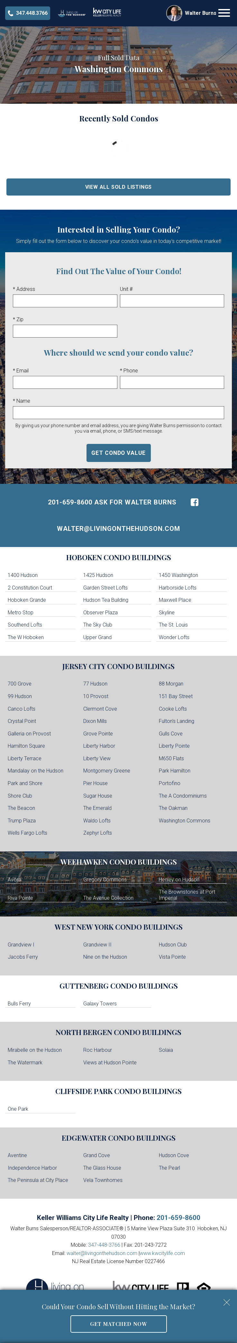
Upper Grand (97, 637)
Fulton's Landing (176, 721)
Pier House (95, 783)
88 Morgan (171, 684)
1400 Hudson (23, 575)
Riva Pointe (20, 898)
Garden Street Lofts (105, 588)
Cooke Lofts (173, 709)
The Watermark (25, 1063)
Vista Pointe (172, 957)
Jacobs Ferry (23, 957)
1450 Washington (178, 575)
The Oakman (173, 808)
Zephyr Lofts (97, 833)
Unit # (126, 289)
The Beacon (21, 808)
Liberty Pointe (174, 746)
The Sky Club (97, 625)
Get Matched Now (118, 1323)
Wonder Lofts (174, 637)
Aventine (17, 1155)
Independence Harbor (32, 1168)
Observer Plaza (100, 612)
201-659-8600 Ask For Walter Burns (112, 502)
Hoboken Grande (27, 600)
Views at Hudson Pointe (110, 1063)
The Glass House (102, 1168)
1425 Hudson (98, 575)
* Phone (129, 371)
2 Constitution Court (30, 588)
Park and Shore (25, 783)
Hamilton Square (26, 746)
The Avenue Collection (108, 898)
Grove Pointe (98, 734)
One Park (18, 1109)
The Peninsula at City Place (38, 1180)
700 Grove (20, 684)
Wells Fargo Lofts (27, 833)
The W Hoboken (26, 637)
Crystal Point (22, 721)
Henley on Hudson (179, 880)
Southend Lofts (25, 625)
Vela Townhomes (103, 1180)
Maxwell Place (175, 600)
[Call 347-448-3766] (27, 13)
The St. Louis (173, 625)
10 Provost (95, 696)
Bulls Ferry (19, 1004)
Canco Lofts (21, 709)
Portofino (169, 783)
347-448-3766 (104, 1245)
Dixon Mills (95, 721)
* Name (21, 401)
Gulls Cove (171, 734)
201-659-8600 (178, 1218)
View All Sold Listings (118, 187)
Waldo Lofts (97, 821)
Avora (14, 880)
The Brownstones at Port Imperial (187, 895)
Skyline (167, 612)
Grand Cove (96, 1155)
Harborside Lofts (177, 588)
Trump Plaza (22, 821)
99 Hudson (20, 696)
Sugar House (97, 796)
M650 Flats (171, 758)
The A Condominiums (183, 796)
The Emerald (97, 808)
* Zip (18, 319)
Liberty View (97, 758)
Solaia (166, 1050)
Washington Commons (184, 821)
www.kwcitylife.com (162, 1253)
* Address (24, 289)
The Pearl (169, 1168)
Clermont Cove (100, 709)
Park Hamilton (174, 771)
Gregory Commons (105, 880)
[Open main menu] (224, 13)
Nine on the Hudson (105, 957)
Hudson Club (173, 945)
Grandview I (21, 945)
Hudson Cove (174, 1155)
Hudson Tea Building (105, 600)
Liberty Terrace (24, 758)
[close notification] (227, 1300)
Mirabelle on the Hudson (35, 1050)
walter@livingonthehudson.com (118, 528)
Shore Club (20, 796)
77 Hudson (95, 684)
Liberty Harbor (99, 746)
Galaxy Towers (100, 1004)
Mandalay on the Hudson (35, 771)
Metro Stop (20, 612)
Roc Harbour (97, 1050)
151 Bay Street (176, 696)
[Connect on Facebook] (194, 502)
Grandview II (97, 945)
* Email (21, 371)
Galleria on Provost (29, 734)
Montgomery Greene (106, 771)
